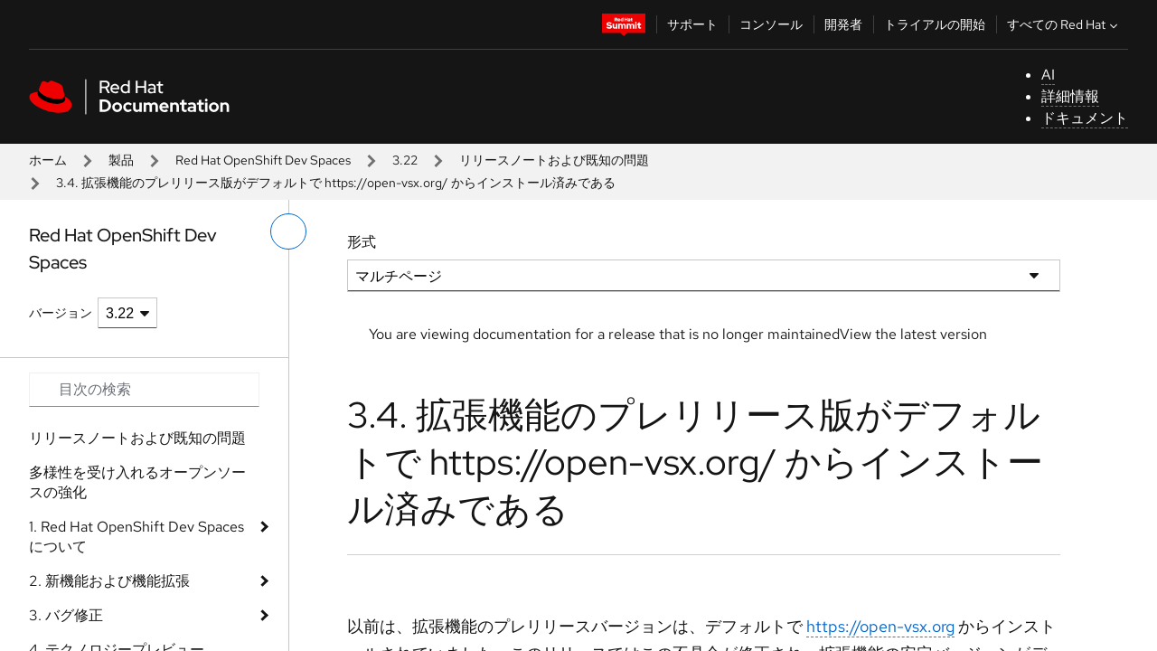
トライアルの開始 (934, 24)
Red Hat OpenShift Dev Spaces (263, 160)
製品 (121, 160)
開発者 (843, 24)
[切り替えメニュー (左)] (288, 231)
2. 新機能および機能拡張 (109, 580)
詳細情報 (1070, 96)
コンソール (771, 24)
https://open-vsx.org (880, 626)
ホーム (48, 160)
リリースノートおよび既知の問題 (554, 160)
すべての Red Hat (1064, 24)
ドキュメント (1084, 117)
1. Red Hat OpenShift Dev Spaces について (136, 536)
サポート (692, 24)
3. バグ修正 (66, 615)
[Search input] (144, 390)
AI (1048, 74)
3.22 (405, 160)
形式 (361, 241)
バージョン (60, 313)
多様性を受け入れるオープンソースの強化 (137, 482)
